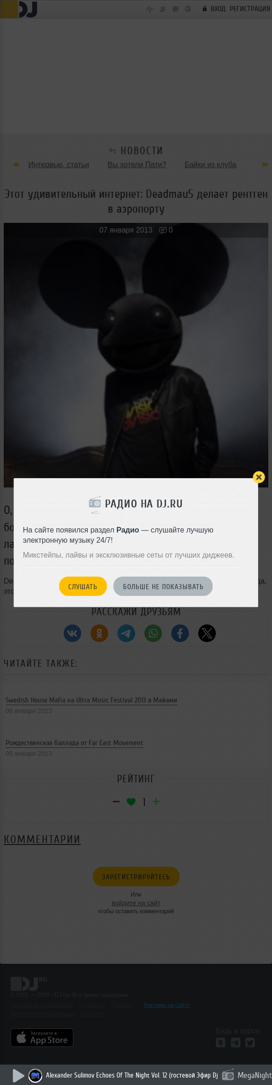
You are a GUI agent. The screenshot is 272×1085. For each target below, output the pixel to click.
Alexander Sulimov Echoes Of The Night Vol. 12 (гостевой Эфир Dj (132, 1075)
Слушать (82, 586)
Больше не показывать (163, 586)
